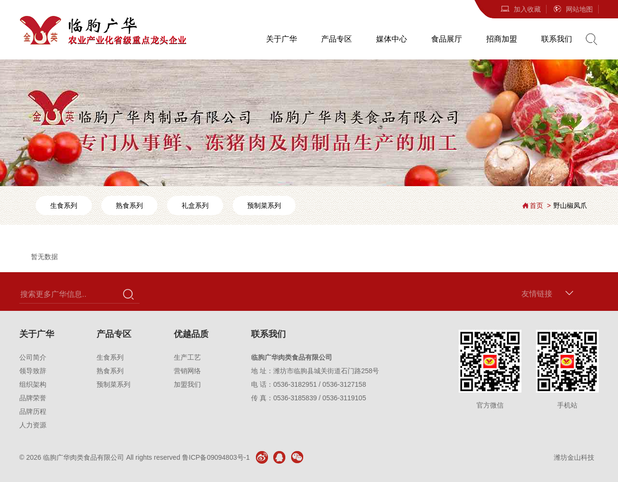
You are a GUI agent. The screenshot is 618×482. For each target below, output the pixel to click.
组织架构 (32, 384)
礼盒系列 (195, 205)
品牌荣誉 (32, 398)
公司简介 (32, 357)
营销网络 (187, 371)
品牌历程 (32, 411)
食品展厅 (446, 39)
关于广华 (281, 39)
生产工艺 (187, 357)
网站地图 (572, 9)
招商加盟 (501, 39)
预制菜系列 (264, 205)
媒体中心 (391, 39)
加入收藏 (520, 9)
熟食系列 (129, 205)
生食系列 (63, 205)
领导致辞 (32, 371)
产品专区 (336, 39)
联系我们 (556, 39)
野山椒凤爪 (570, 205)
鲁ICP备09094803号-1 (216, 457)
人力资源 (32, 425)
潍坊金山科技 (574, 457)
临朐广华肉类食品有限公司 (83, 457)
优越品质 (191, 334)
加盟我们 (187, 384)
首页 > (540, 205)
